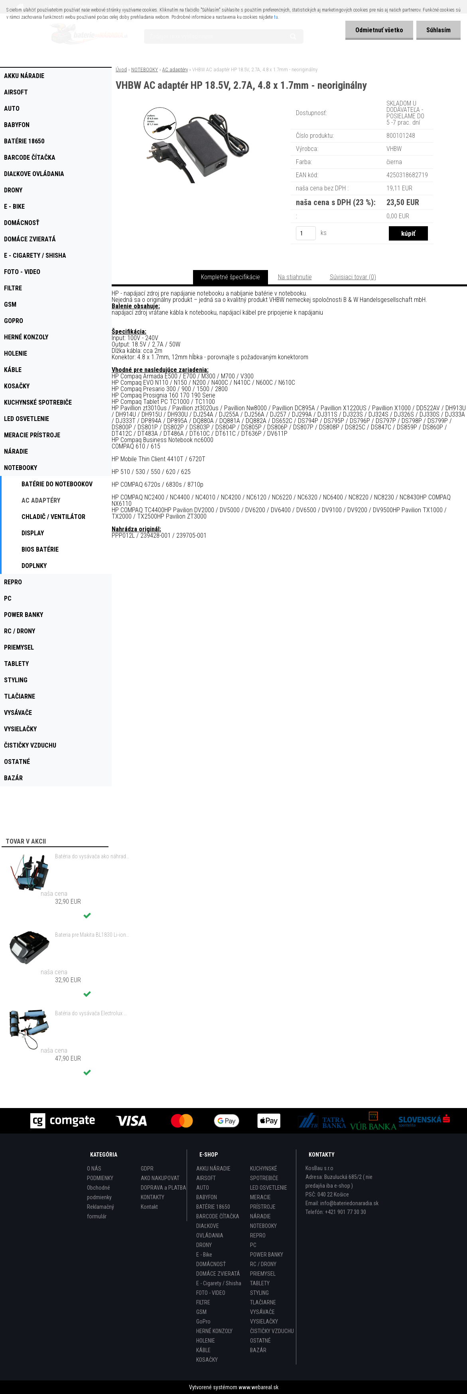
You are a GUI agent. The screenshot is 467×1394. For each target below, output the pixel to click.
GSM (201, 1312)
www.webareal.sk (258, 1387)
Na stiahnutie (295, 277)
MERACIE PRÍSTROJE (263, 1202)
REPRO (258, 1235)
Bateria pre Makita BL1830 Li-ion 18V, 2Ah (92, 935)
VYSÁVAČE (262, 1312)
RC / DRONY (263, 1264)
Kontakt (149, 1207)
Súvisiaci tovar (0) (353, 277)
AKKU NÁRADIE (213, 1168)
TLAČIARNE (263, 1302)
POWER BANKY (266, 1254)
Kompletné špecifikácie (230, 277)
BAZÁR (258, 1350)
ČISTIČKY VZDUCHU (272, 1331)
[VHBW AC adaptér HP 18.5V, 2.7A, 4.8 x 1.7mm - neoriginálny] (200, 109)
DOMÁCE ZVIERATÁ (218, 1274)
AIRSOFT (206, 1178)
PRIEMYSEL (263, 1274)
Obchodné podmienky (99, 1192)
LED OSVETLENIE (268, 1188)
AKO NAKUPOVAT (160, 1178)
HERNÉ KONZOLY (214, 1331)
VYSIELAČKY (264, 1321)
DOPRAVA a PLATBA (163, 1188)
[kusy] (306, 233)
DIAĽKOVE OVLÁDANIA (209, 1231)
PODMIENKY (100, 1178)
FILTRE (203, 1302)
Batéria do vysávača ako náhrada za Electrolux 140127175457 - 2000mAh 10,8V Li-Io (92, 856)
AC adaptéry (175, 69)
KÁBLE (203, 1350)
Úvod (121, 69)
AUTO (202, 1188)
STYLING (259, 1293)
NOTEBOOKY (144, 69)
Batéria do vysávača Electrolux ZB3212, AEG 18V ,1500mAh (92, 1013)
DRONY (204, 1245)
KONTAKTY (152, 1197)
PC (253, 1245)
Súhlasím (438, 30)
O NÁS (94, 1168)
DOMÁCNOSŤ (211, 1264)
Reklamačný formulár (100, 1212)
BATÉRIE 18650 (213, 1207)
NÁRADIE (260, 1216)
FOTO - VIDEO (210, 1293)
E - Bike (204, 1254)
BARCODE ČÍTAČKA (217, 1216)
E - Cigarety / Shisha (218, 1283)
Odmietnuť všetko (379, 30)
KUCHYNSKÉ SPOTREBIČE (264, 1173)
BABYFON (206, 1197)
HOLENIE (205, 1340)
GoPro (203, 1321)
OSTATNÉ (260, 1340)
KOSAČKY (207, 1360)
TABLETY (260, 1283)
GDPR (147, 1168)
